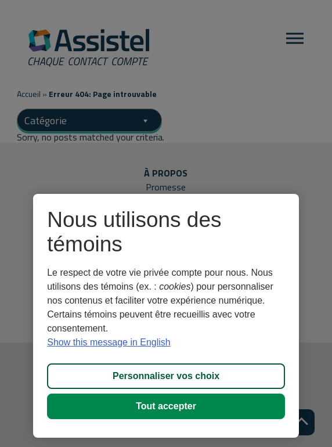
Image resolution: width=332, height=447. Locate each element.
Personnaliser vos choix (166, 376)
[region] (166, 316)
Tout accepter (166, 406)
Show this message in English (109, 342)
